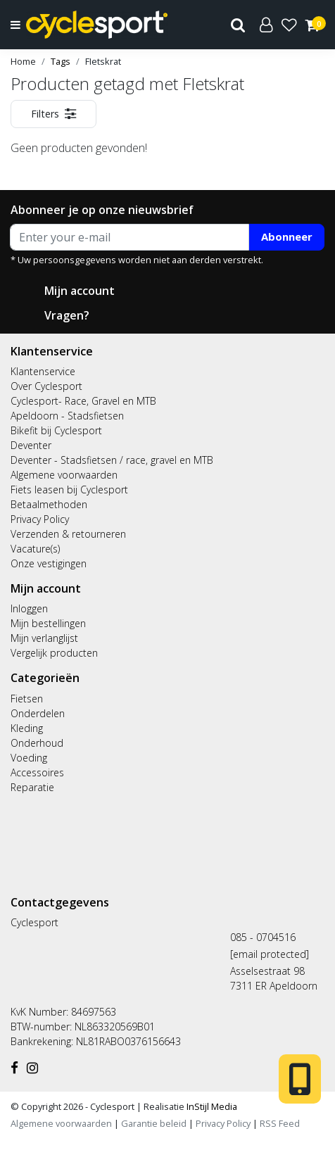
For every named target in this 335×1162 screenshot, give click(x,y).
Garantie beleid (155, 1123)
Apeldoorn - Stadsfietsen (67, 415)
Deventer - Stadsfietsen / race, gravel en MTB (112, 460)
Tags (60, 61)
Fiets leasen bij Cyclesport (69, 489)
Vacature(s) (35, 548)
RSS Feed (280, 1123)
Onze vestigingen (49, 563)
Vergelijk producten (54, 652)
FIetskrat (103, 61)
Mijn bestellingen (48, 623)
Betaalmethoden (49, 504)
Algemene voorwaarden (64, 474)
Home (23, 61)
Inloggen (29, 608)
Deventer (31, 445)
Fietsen (27, 698)
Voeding (29, 757)
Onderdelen (38, 713)
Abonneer (286, 236)
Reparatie (32, 787)
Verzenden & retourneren (68, 534)
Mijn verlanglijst (44, 638)
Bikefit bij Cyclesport (56, 430)
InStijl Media (210, 1106)
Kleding (27, 728)
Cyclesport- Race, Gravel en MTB (83, 401)
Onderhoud (37, 743)
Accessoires (37, 772)
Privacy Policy (40, 519)
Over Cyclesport (46, 386)
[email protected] (269, 954)
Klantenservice (43, 371)
